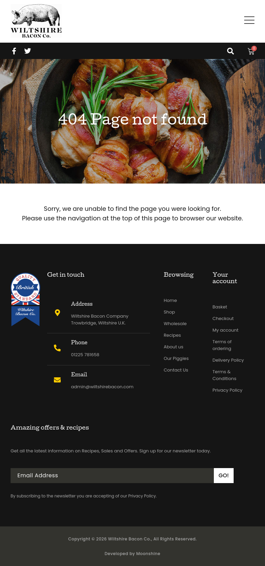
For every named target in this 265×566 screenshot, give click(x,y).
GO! (224, 475)
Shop (169, 312)
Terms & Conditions (224, 375)
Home (170, 300)
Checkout (223, 318)
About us (173, 347)
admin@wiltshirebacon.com (102, 386)
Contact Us (176, 370)
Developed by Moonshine (132, 553)
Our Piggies (176, 358)
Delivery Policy (228, 360)
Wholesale (175, 323)
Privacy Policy (227, 390)
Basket (219, 307)
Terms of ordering (222, 345)
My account (225, 330)
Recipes (172, 335)
